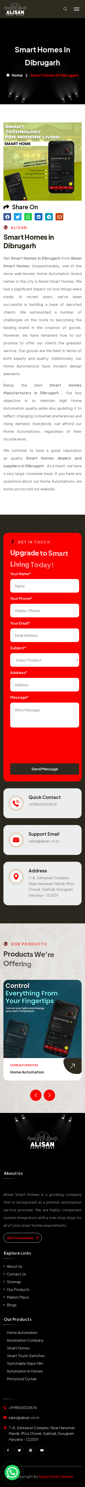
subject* (18, 647)
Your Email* (20, 623)
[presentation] (44, 741)
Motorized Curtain (22, 1378)
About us (14, 1266)
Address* (18, 672)
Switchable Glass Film (25, 1363)
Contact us (16, 1274)
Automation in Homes (25, 1371)
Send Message (45, 769)
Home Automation (27, 1072)
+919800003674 (43, 804)
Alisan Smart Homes (56, 1476)
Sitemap (14, 1281)
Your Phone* (21, 598)
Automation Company (25, 1340)
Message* (19, 697)
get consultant (22, 1238)
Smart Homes (18, 1348)
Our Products (18, 1289)
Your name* (20, 573)
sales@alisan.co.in (44, 841)
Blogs (12, 1304)
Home (14, 75)
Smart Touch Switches (26, 1355)
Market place (18, 1297)
